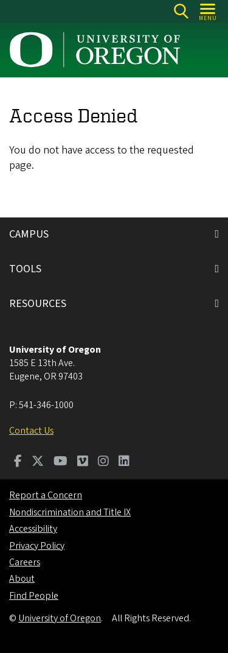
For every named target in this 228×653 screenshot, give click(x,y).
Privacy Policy (36, 545)
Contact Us (31, 430)
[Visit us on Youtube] (60, 462)
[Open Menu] (208, 11)
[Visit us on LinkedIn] (124, 462)
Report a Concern (45, 495)
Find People (33, 595)
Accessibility (33, 528)
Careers (24, 562)
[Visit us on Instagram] (103, 462)
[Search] (180, 11)
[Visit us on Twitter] (38, 462)
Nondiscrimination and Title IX (70, 512)
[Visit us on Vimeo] (82, 462)
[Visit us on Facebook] (18, 462)
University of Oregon (59, 618)
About (22, 578)
